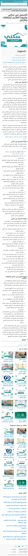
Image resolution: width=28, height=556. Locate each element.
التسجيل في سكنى (20, 55)
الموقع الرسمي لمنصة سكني (14, 153)
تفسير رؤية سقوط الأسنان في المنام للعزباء (14, 502)
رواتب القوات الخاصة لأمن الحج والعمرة (16, 505)
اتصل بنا (14, 549)
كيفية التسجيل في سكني (19, 58)
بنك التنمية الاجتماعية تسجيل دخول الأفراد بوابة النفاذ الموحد (14, 516)
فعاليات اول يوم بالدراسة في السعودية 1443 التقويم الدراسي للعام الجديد (14, 498)
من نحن (14, 552)
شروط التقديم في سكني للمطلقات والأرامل (14, 62)
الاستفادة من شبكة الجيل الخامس (17, 508)
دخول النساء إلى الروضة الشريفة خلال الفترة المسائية (14, 532)
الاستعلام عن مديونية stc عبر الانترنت (16, 511)
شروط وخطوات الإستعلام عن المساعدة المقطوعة (16, 527)
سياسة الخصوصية (23, 549)
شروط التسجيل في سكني (19, 60)
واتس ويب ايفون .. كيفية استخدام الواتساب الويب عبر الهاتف (14, 521)
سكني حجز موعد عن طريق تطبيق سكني (16, 138)
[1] (4, 134)
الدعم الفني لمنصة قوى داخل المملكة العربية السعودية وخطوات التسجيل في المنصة (14, 538)
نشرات (25, 1)
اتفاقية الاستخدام (23, 552)
